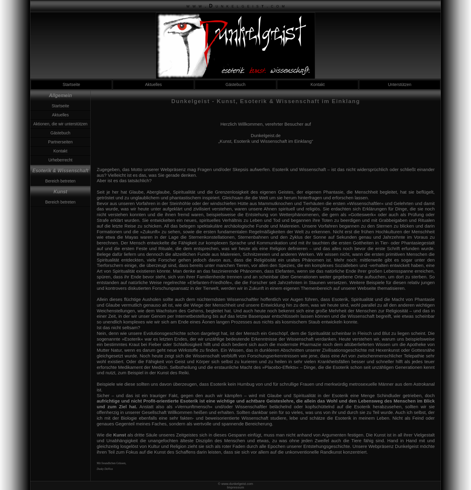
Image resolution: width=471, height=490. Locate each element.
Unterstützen (399, 84)
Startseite (71, 84)
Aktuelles (153, 84)
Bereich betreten (60, 181)
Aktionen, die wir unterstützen (60, 124)
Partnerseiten (60, 142)
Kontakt (318, 84)
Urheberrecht (60, 160)
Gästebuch (236, 84)
